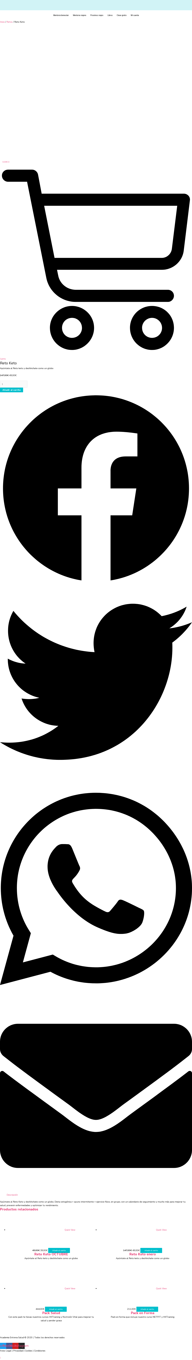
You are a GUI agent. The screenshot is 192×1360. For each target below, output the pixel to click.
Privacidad (19, 1351)
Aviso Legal (6, 1351)
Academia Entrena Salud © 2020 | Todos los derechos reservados (33, 1337)
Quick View (70, 1230)
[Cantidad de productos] (14, 384)
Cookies (29, 1351)
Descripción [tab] (12, 1195)
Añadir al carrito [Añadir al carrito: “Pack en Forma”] (147, 1309)
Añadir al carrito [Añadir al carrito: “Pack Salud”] (56, 1309)
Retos (10, 21)
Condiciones (41, 1351)
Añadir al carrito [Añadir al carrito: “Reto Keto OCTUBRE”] (59, 1251)
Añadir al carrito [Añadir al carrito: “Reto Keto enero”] (151, 1251)
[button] (96, 489)
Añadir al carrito (11, 390)
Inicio (2, 21)
